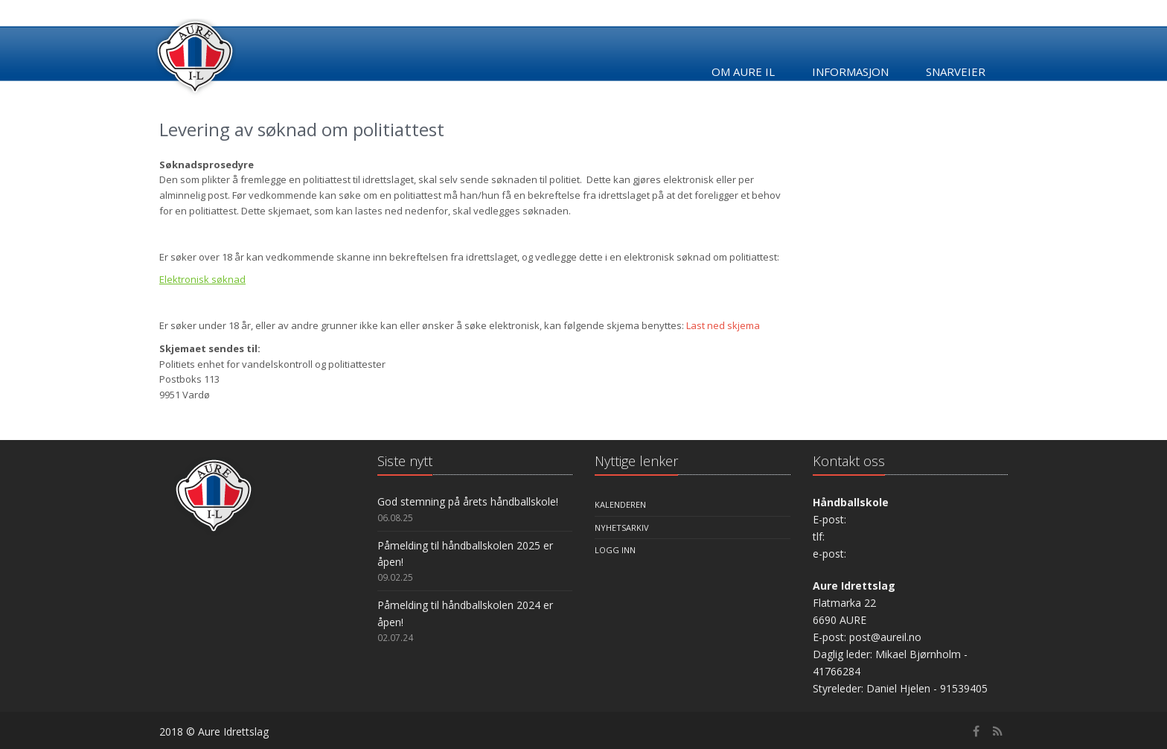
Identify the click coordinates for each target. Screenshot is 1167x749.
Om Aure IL (743, 71)
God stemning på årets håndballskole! (467, 501)
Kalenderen (620, 504)
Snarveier (955, 71)
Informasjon (850, 71)
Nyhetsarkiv (622, 527)
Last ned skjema (723, 325)
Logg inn (615, 549)
